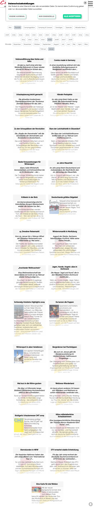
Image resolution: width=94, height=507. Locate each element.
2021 (40, 35)
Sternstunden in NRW (29, 450)
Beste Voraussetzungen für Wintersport (29, 163)
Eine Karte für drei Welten (47, 484)
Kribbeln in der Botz (29, 197)
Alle (10, 27)
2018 (60, 35)
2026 (7, 35)
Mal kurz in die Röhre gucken (29, 383)
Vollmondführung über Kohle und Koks (29, 60)
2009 (49, 39)
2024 (20, 35)
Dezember (17, 44)
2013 (23, 39)
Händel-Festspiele (64, 94)
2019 (54, 35)
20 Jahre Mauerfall (64, 163)
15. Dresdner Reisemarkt (29, 231)
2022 (34, 35)
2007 (63, 39)
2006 (70, 39)
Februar (43, 49)
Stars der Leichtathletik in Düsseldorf (64, 129)
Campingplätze (29, 27)
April (79, 44)
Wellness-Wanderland (64, 383)
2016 (73, 35)
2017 (67, 35)
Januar (51, 49)
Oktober (37, 44)
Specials (69, 27)
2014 (87, 35)
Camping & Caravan (45, 27)
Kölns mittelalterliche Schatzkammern (65, 415)
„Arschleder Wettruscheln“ (29, 268)
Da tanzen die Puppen (65, 302)
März (86, 44)
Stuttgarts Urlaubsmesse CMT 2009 (29, 415)
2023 (27, 35)
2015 (80, 35)
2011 (36, 39)
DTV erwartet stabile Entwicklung (64, 450)
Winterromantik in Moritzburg (64, 231)
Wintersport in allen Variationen (29, 347)
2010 (43, 39)
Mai (74, 44)
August (56, 44)
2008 (56, 39)
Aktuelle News (80, 27)
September (47, 44)
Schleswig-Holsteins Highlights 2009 (29, 302)
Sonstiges (59, 27)
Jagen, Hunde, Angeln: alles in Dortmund (64, 268)
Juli (62, 44)
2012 (29, 39)
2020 (47, 35)
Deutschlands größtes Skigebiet (64, 197)
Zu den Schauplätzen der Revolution (29, 129)
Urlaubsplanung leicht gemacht (29, 94)
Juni (68, 44)
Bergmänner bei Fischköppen (64, 347)
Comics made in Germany (64, 60)
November (27, 44)
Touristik (17, 27)
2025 (14, 35)
